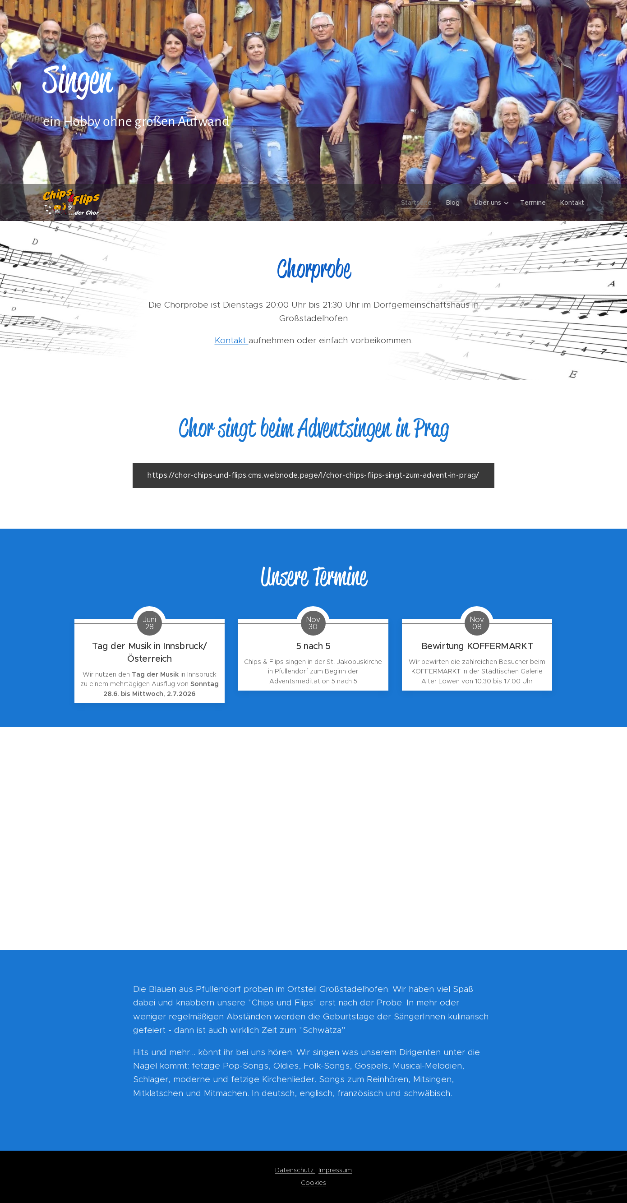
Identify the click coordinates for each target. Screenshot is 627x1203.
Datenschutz (295, 1170)
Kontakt (232, 340)
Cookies (313, 1183)
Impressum (335, 1170)
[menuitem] (419, 202)
